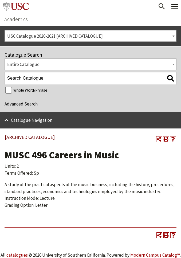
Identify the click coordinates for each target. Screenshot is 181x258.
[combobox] (90, 36)
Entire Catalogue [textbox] (23, 64)
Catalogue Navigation (31, 120)
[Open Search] (161, 6)
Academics (16, 19)
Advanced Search (21, 104)
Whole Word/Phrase (30, 90)
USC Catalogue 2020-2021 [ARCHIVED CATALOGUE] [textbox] (55, 36)
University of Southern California (16, 6)
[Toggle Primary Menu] (174, 6)
